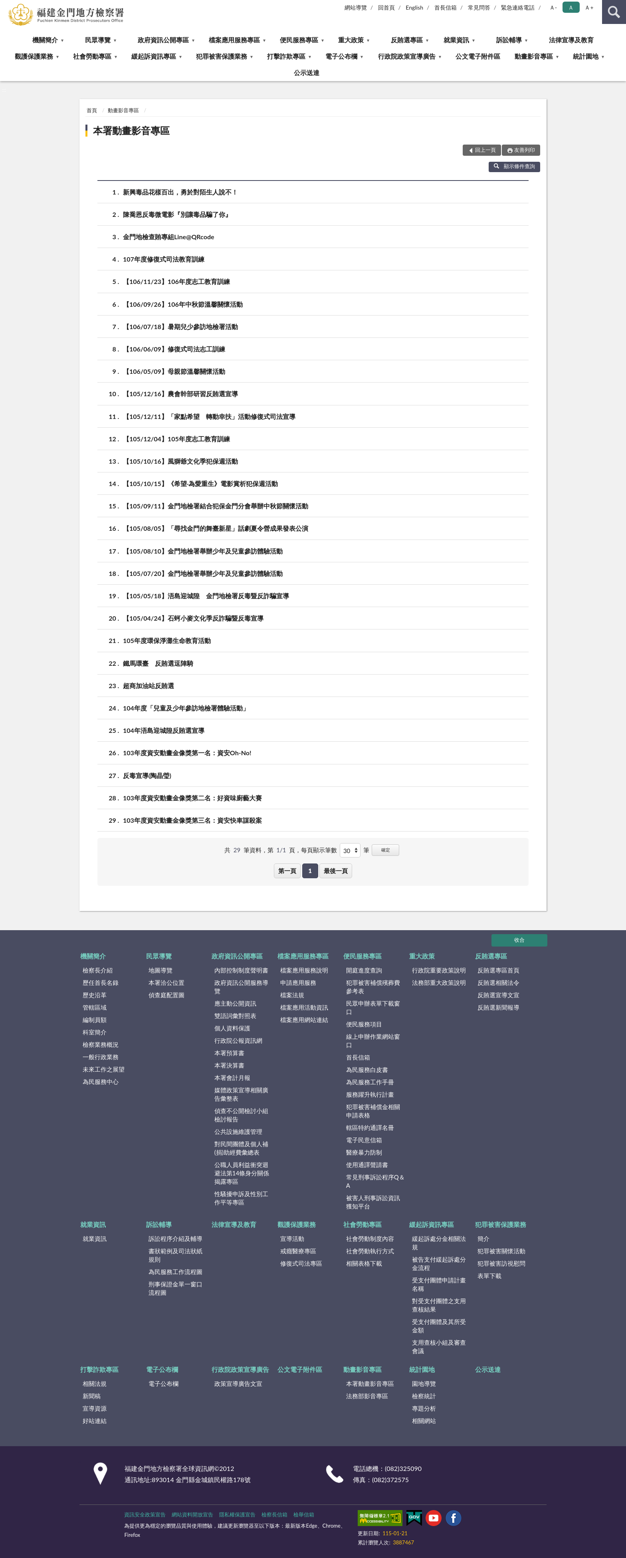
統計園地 (585, 56)
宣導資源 (95, 1408)
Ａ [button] (571, 7)
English (414, 7)
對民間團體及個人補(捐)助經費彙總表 (241, 1148)
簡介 (483, 1238)
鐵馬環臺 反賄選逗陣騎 (158, 663)
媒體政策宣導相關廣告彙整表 (241, 1094)
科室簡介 (95, 1032)
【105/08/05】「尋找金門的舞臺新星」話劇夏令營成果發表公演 (215, 528)
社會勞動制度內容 (370, 1238)
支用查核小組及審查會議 (439, 1346)
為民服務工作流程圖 (175, 1271)
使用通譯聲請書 (367, 1164)
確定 (385, 849)
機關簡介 (45, 40)
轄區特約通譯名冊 (370, 1127)
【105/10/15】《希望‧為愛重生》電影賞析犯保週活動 (200, 483)
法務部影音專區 (367, 1395)
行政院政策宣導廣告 (407, 56)
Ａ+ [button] (588, 7)
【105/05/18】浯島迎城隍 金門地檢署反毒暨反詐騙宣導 (206, 595)
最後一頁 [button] (336, 870)
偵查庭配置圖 (166, 994)
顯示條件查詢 (514, 166)
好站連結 (95, 1420)
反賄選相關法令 (498, 982)
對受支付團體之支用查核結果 (439, 1305)
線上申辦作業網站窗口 (373, 1040)
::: (6, 6)
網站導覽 (356, 7)
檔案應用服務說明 (304, 970)
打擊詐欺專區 (286, 56)
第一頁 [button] (287, 870)
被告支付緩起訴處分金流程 (439, 1263)
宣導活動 (292, 1238)
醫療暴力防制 (364, 1152)
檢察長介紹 (98, 970)
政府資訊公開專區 (163, 40)
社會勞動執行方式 (370, 1250)
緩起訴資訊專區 (153, 56)
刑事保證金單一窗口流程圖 (175, 1288)
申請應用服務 (298, 982)
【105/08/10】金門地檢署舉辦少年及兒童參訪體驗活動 (203, 551)
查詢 (614, 12)
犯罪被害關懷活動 (501, 1250)
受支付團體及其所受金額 (439, 1326)
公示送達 (306, 72)
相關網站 (424, 1420)
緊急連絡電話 (518, 7)
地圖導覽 (160, 970)
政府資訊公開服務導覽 (241, 986)
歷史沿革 (95, 994)
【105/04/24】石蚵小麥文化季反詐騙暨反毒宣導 (193, 618)
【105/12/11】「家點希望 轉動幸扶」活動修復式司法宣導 (209, 416)
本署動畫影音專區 (131, 130)
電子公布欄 (341, 56)
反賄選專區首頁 (498, 970)
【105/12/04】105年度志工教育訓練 (176, 438)
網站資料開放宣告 (192, 1514)
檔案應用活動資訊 (304, 1007)
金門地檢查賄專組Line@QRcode (168, 236)
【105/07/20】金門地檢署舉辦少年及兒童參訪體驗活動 (203, 573)
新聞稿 (92, 1395)
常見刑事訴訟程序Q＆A (375, 1181)
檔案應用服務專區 (234, 40)
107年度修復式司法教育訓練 (163, 259)
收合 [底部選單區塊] (519, 940)
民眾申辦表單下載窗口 (373, 1007)
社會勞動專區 (92, 56)
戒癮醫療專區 (298, 1250)
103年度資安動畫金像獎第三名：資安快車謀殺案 (192, 820)
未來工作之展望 (104, 1069)
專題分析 (424, 1408)
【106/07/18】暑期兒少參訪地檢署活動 (180, 326)
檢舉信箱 (303, 1514)
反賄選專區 (407, 40)
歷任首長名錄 (101, 982)
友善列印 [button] (524, 150)
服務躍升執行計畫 (370, 1094)
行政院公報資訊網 (238, 1040)
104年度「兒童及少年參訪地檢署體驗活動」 (186, 708)
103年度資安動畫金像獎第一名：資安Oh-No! (187, 752)
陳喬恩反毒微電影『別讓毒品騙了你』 (177, 214)
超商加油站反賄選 (148, 685)
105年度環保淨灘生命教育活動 (167, 640)
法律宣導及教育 (571, 40)
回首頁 (386, 7)
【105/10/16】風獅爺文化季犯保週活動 (180, 461)
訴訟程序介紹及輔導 (175, 1238)
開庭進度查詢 (364, 970)
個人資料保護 (232, 1028)
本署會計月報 (232, 1077)
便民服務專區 (299, 40)
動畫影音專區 (534, 56)
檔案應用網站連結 (304, 1019)
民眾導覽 (98, 40)
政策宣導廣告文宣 (238, 1383)
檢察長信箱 (274, 1514)
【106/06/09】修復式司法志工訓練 (174, 348)
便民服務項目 (364, 1024)
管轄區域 (95, 1007)
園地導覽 (424, 1383)
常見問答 (479, 7)
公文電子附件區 (478, 56)
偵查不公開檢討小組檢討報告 (241, 1115)
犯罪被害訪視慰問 (501, 1263)
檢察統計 (424, 1395)
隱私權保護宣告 (237, 1514)
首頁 (92, 110)
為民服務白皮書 (367, 1069)
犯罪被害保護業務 (221, 56)
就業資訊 (456, 40)
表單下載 (489, 1275)
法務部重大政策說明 (439, 982)
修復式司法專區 (301, 1263)
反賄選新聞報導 (498, 1007)
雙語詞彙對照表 (235, 1015)
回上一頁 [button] (485, 150)
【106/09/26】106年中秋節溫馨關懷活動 (183, 304)
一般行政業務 (101, 1056)
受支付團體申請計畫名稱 (439, 1284)
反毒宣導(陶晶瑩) (147, 775)
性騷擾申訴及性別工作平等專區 (241, 1198)
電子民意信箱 (364, 1139)
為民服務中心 (101, 1081)
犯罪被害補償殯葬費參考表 (373, 986)
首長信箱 (445, 7)
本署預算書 (229, 1052)
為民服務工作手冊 (370, 1082)
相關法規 (95, 1383)
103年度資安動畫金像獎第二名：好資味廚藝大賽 (192, 797)
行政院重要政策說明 (439, 970)
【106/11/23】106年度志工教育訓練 (176, 281)
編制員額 (95, 1019)
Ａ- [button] (553, 7)
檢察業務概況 (101, 1044)
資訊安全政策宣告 (145, 1514)
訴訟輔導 (509, 40)
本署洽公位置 (166, 982)
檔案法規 (292, 994)
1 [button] (310, 870)
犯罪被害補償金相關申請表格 (373, 1111)
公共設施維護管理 (238, 1131)
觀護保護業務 (34, 56)
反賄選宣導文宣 (498, 994)
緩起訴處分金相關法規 (439, 1242)
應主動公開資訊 (235, 1003)
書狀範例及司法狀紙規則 (175, 1255)
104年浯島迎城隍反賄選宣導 (163, 730)
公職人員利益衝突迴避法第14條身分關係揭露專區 (241, 1173)
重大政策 (351, 40)
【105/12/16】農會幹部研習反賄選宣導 (180, 393)
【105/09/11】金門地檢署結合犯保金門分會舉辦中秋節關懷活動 (215, 505)
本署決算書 (229, 1065)
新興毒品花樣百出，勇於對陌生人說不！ (180, 191)
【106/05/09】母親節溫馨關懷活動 (174, 371)
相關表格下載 (364, 1263)
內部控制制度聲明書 (241, 970)
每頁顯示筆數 (319, 849)
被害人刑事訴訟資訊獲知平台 (373, 1202)
